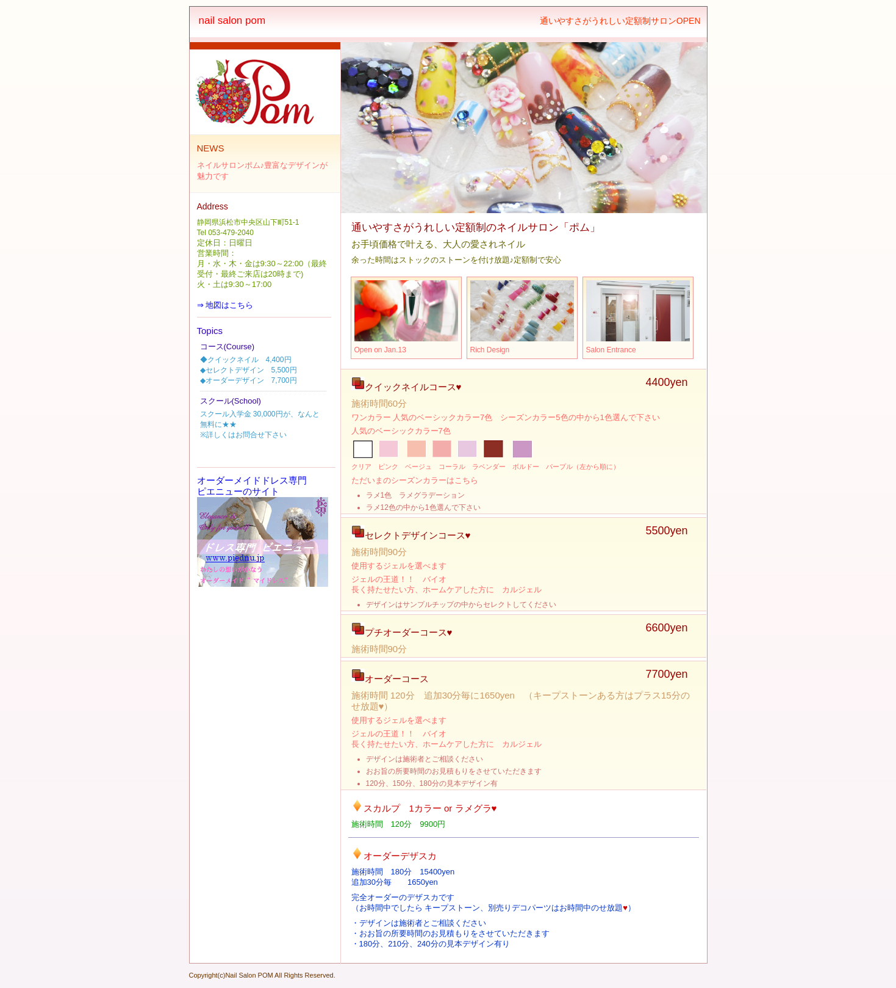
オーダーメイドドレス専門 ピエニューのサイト (252, 485)
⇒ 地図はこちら (225, 305)
